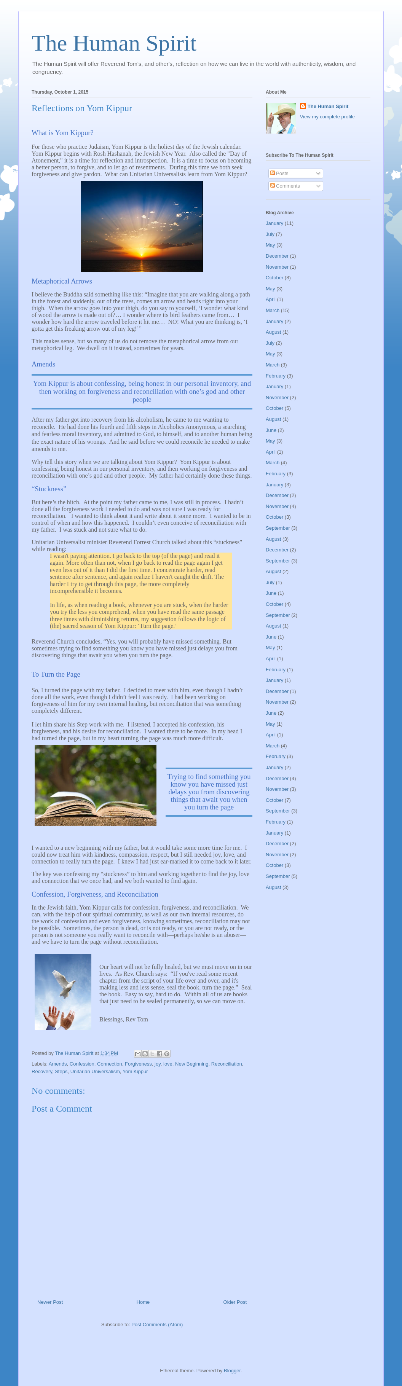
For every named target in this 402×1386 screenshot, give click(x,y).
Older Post (235, 1302)
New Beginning (191, 1064)
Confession (82, 1064)
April (271, 299)
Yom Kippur (135, 1071)
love (167, 1064)
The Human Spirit (114, 43)
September (278, 528)
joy (158, 1064)
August (273, 332)
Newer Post (50, 1302)
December (277, 256)
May (270, 245)
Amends (58, 1064)
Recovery (42, 1071)
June (271, 430)
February (276, 376)
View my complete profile (327, 116)
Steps (61, 1071)
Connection (109, 1064)
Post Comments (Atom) (157, 1324)
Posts (279, 173)
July (270, 234)
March (272, 310)
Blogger (232, 1370)
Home (143, 1302)
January (274, 223)
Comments (285, 186)
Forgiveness (138, 1064)
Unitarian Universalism (95, 1071)
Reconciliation (226, 1064)
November (277, 267)
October (274, 277)
